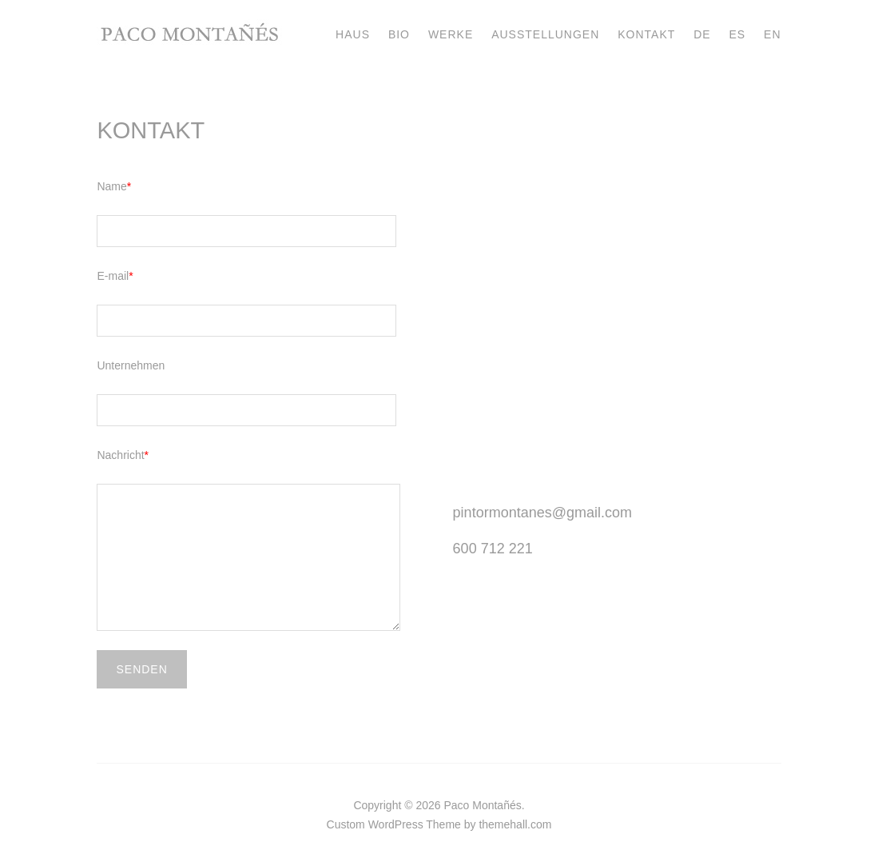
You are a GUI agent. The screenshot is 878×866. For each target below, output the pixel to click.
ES (737, 34)
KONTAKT (646, 34)
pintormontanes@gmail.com (542, 513)
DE (701, 34)
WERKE (450, 34)
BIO (399, 34)
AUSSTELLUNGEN (545, 34)
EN (772, 34)
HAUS (353, 34)
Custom (346, 824)
